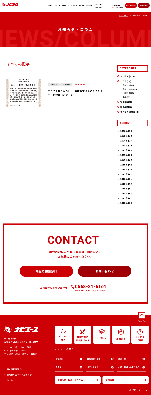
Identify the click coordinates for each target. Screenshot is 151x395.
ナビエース (123, 15)
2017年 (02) (126, 174)
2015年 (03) (126, 183)
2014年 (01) (126, 188)
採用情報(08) (126, 101)
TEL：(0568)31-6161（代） (18, 347)
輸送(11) (126, 97)
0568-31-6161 (90, 288)
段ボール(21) (128, 85)
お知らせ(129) (127, 76)
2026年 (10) (126, 130)
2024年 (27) (126, 140)
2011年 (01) (126, 198)
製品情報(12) (126, 106)
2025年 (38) (126, 135)
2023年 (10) (126, 145)
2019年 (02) (126, 164)
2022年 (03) (126, 150)
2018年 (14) (126, 169)
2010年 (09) (126, 202)
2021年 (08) (126, 154)
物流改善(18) (128, 93)
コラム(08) (125, 81)
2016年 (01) (126, 178)
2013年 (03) (126, 193)
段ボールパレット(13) (132, 89)
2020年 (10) (126, 159)
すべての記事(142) (129, 111)
